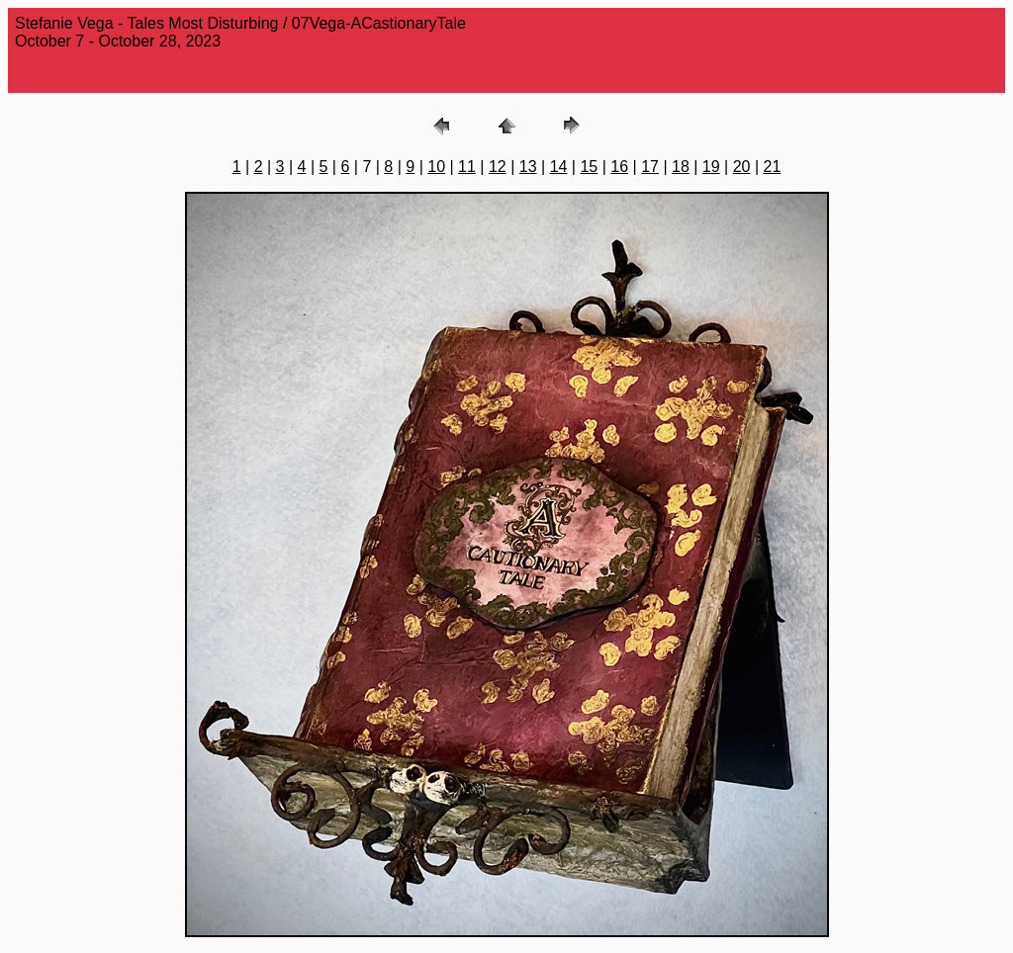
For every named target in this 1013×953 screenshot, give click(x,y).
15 (589, 166)
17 (650, 166)
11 (467, 166)
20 (742, 166)
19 (711, 166)
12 (497, 166)
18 (681, 166)
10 (436, 166)
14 (559, 166)
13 (528, 166)
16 (619, 166)
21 (773, 166)
